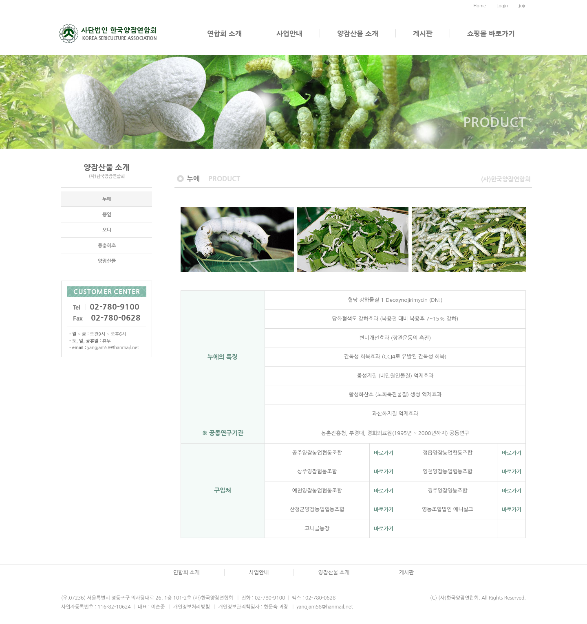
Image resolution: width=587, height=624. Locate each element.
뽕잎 (106, 214)
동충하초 (107, 245)
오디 (106, 230)
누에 (106, 199)
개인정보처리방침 (188, 606)
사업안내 (289, 33)
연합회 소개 (224, 33)
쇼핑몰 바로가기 (491, 33)
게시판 (423, 33)
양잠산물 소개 (357, 33)
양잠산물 (107, 261)
